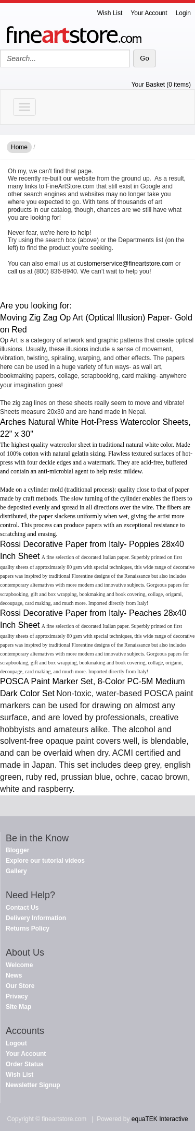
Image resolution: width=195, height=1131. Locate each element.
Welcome (19, 965)
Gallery (16, 871)
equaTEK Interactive (160, 1119)
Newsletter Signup (33, 1085)
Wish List (110, 13)
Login (183, 13)
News (14, 975)
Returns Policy (27, 928)
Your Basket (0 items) (161, 84)
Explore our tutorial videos (45, 860)
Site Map (18, 1006)
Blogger (17, 850)
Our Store (20, 986)
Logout (16, 1043)
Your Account (149, 13)
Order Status (25, 1064)
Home (19, 147)
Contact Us (22, 907)
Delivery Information (36, 918)
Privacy (17, 996)
